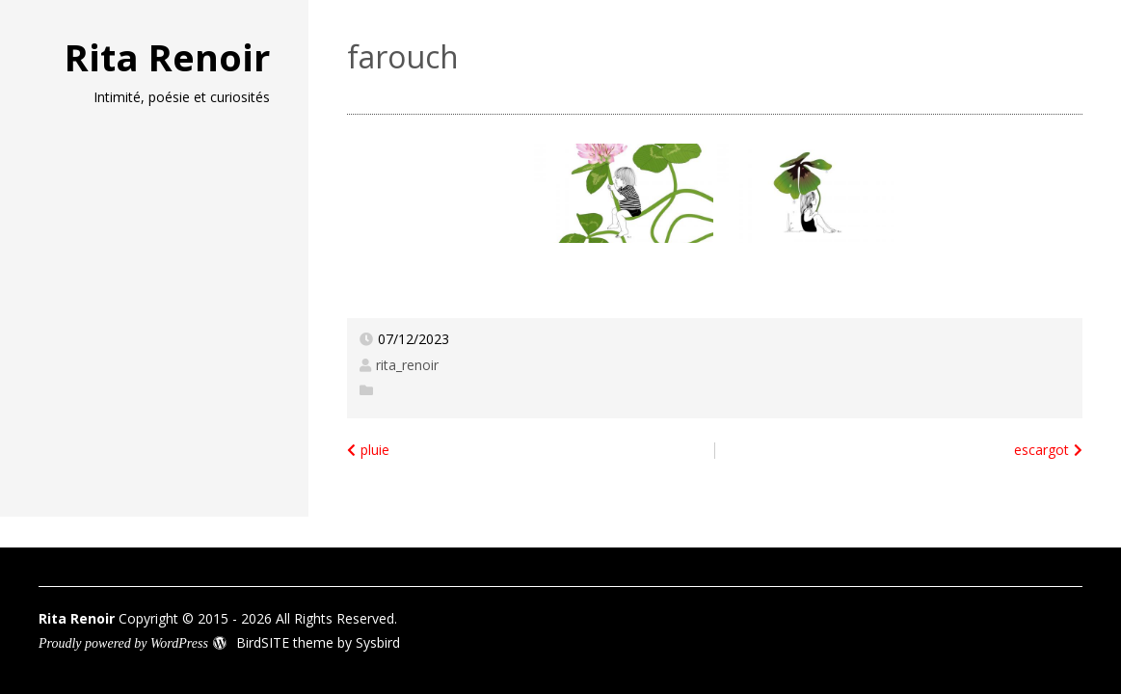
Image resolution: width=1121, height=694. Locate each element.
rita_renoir (407, 365)
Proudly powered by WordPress (123, 643)
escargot (1041, 449)
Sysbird (378, 642)
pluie (374, 449)
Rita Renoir (167, 57)
